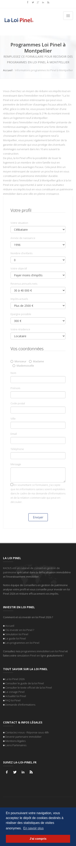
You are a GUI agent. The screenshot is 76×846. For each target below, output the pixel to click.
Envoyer (38, 517)
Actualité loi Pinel (15, 696)
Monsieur (18, 361)
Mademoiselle (23, 365)
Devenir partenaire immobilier (23, 736)
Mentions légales (15, 741)
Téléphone (17, 449)
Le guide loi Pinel (15, 638)
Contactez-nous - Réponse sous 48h (27, 732)
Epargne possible (21, 314)
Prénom (15, 388)
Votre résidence (20, 329)
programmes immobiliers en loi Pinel (43, 651)
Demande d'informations (20, 704)
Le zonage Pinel (15, 692)
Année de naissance (23, 238)
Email (14, 434)
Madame (36, 361)
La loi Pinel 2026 (15, 679)
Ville (13, 418)
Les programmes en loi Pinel (22, 643)
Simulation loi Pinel (16, 634)
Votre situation (19, 223)
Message (16, 464)
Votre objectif (19, 268)
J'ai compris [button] (38, 838)
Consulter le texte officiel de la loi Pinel (28, 687)
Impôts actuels (19, 299)
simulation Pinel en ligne (31, 655)
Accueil (8, 70)
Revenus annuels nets (24, 283)
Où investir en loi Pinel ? (19, 630)
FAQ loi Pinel (12, 700)
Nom (13, 373)
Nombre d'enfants (21, 253)
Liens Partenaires (15, 745)
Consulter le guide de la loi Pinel (24, 683)
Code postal (18, 403)
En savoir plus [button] (33, 828)
